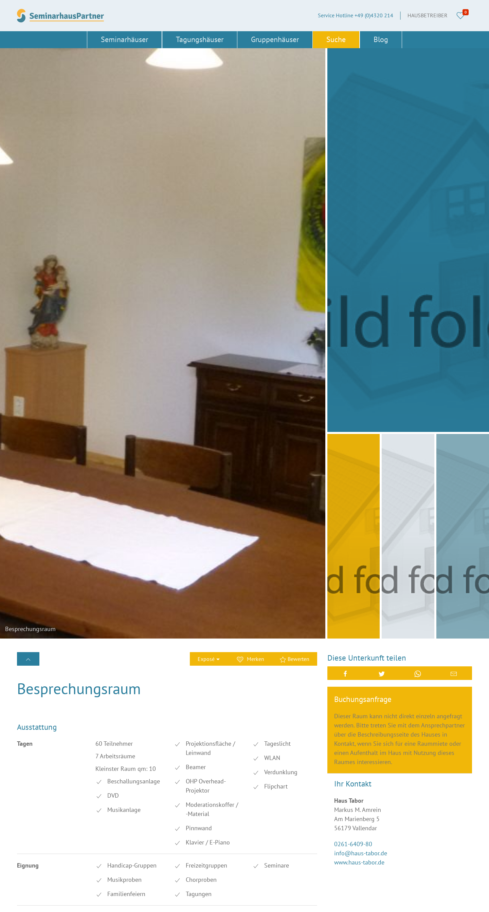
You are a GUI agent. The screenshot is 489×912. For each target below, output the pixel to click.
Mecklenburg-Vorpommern (124, 853)
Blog (381, 39)
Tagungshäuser (199, 39)
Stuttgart (178, 888)
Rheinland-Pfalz (36, 876)
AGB (252, 807)
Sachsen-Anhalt (186, 876)
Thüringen (29, 899)
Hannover (179, 831)
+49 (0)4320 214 (290, 773)
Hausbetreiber (428, 15)
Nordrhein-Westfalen (117, 865)
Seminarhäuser (124, 39)
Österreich (104, 899)
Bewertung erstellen (56, 621)
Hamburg (103, 831)
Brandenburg (32, 807)
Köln (98, 842)
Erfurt (99, 819)
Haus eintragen (265, 853)
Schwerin (103, 888)
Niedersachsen (34, 865)
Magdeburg (30, 853)
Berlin (175, 796)
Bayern (100, 796)
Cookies (256, 831)
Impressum (260, 819)
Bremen (101, 807)
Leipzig (176, 842)
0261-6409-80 (353, 457)
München (179, 853)
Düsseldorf (29, 819)
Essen (175, 819)
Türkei (175, 899)
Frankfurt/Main (34, 831)
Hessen (25, 842)
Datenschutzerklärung (272, 842)
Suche (336, 39)
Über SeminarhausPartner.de (279, 796)
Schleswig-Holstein (39, 888)
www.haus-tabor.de (359, 475)
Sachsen (102, 876)
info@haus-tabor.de (360, 466)
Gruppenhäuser (275, 39)
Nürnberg (179, 865)
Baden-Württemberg (40, 796)
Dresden (177, 807)
